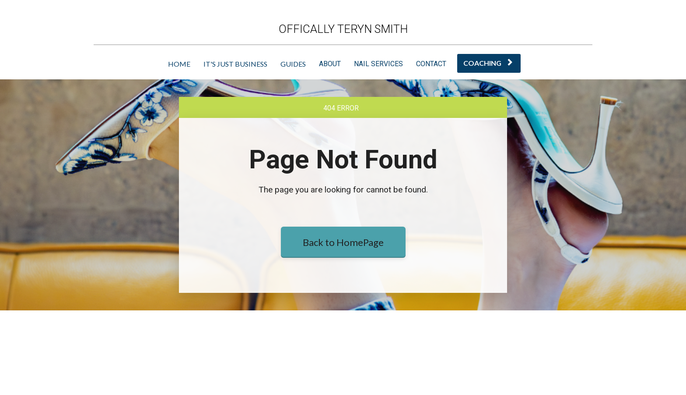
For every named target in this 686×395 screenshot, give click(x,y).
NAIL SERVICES (378, 64)
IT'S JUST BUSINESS (235, 64)
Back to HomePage (343, 284)
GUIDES (293, 64)
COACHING (487, 63)
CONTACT (431, 64)
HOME (179, 64)
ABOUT (330, 64)
